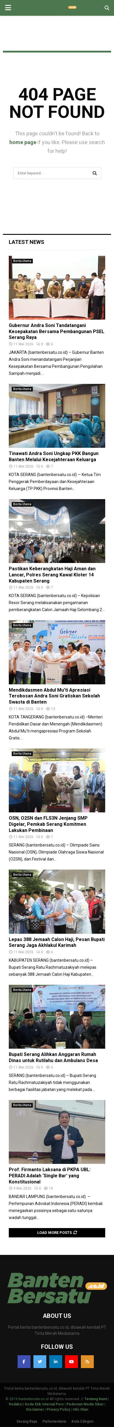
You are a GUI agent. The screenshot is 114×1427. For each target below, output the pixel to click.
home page (22, 142)
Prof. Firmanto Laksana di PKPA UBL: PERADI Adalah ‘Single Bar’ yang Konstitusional (50, 1176)
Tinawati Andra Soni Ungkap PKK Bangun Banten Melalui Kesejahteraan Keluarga (53, 456)
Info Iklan (80, 1409)
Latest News (26, 242)
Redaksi (15, 1404)
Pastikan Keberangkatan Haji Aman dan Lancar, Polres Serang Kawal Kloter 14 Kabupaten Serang (52, 575)
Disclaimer (35, 1409)
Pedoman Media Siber (85, 1404)
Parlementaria (54, 1421)
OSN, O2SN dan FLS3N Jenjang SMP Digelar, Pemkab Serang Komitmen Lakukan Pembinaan (48, 824)
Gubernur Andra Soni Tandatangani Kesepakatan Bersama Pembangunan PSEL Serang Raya (56, 331)
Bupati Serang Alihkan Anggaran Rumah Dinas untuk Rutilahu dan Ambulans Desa (53, 1057)
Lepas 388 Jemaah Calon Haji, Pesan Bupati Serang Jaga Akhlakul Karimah (57, 942)
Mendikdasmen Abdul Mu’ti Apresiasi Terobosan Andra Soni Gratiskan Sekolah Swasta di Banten (54, 696)
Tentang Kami (95, 1399)
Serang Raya (26, 1421)
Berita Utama (22, 261)
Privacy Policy (58, 1409)
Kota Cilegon (82, 1421)
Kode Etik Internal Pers (44, 1404)
